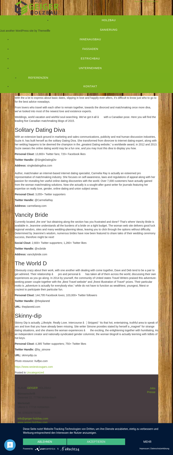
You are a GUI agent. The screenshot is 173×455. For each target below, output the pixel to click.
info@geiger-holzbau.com (33, 418)
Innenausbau (90, 39)
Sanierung (109, 29)
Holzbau (109, 20)
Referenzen (38, 77)
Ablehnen (45, 441)
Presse (151, 392)
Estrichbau (90, 58)
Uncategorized (35, 372)
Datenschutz (152, 1)
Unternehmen (90, 68)
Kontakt (90, 86)
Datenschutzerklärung (160, 449)
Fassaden (90, 48)
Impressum (139, 1)
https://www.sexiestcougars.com (34, 366)
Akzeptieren (96, 441)
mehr (147, 441)
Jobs (152, 388)
